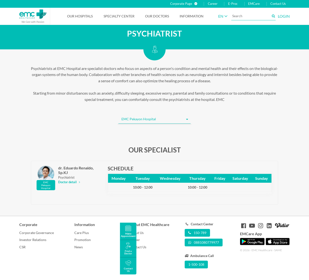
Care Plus (81, 233)
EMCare (254, 4)
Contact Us (278, 4)
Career (213, 4)
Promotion (82, 240)
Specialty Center (119, 16)
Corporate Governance (36, 233)
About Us (137, 233)
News (78, 247)
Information (192, 16)
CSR (22, 247)
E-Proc (233, 4)
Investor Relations (32, 240)
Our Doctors (157, 16)
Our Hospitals (80, 16)
